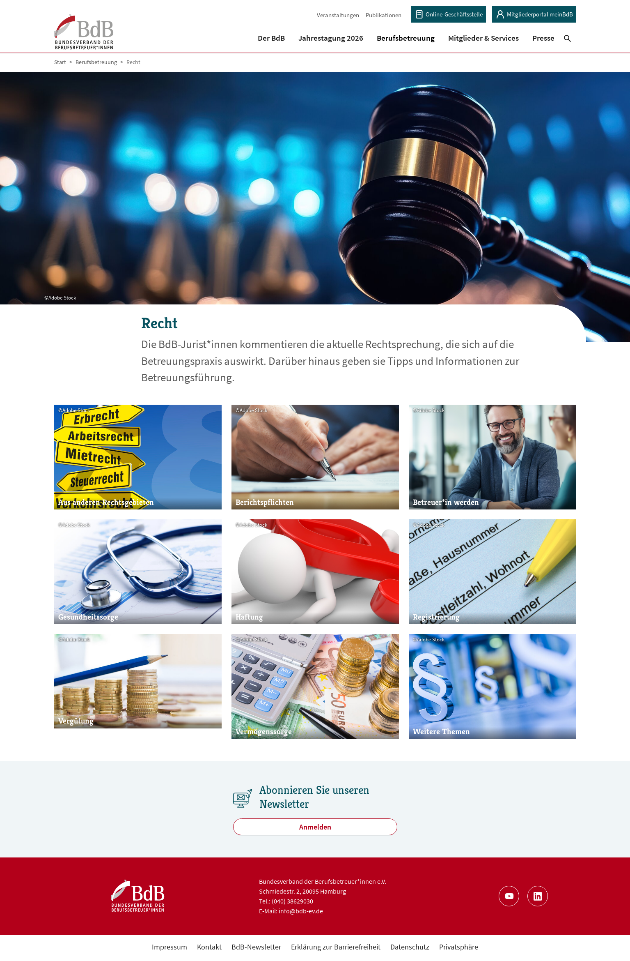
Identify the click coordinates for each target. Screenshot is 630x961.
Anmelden (315, 828)
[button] (271, 31)
